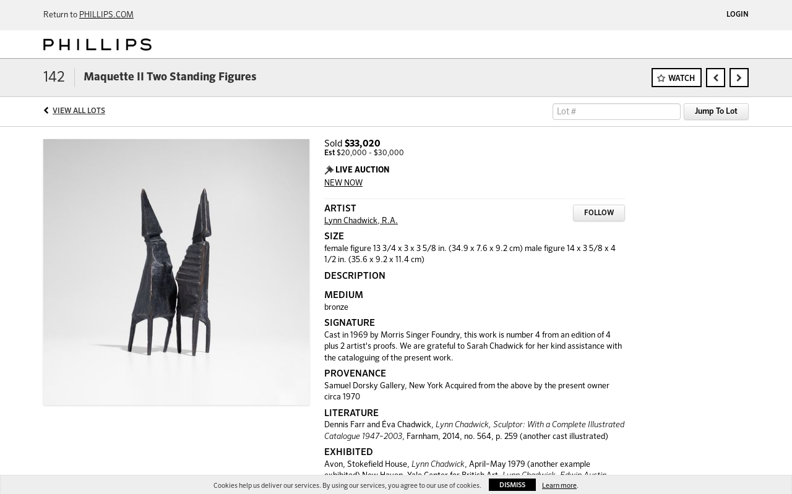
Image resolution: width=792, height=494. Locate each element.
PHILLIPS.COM (106, 15)
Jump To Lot (716, 112)
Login (737, 15)
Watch (681, 79)
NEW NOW (343, 183)
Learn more (559, 485)
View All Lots (79, 111)
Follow (599, 213)
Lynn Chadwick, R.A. (361, 221)
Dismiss (512, 485)
